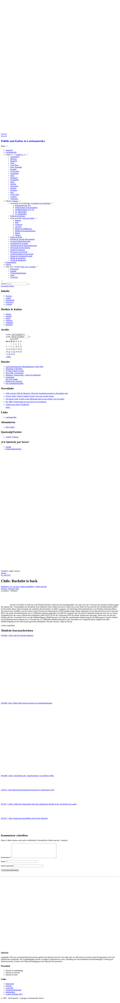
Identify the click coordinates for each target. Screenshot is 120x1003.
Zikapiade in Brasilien (14, 369)
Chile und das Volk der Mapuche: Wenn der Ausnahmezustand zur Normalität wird (37, 393)
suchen (3, 284)
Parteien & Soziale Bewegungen (22, 239)
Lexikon (9, 304)
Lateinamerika (11, 417)
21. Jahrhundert (21, 214)
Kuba (12, 182)
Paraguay (13, 190)
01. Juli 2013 (6, 575)
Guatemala (14, 173)
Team (12, 275)
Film (17, 222)
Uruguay (13, 197)
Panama (13, 188)
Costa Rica (14, 165)
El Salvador (14, 171)
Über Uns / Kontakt (13, 267)
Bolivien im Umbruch (14, 381)
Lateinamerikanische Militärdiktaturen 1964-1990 (24, 367)
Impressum (14, 269)
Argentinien (14, 157)
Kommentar (6, 860)
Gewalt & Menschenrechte (20, 241)
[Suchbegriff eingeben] (17, 284)
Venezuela (14, 199)
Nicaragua (14, 186)
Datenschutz (10, 995)
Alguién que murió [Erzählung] (17, 405)
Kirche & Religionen (18, 260)
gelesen (8, 314)
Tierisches (14, 277)
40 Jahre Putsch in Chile (15, 371)
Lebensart (18, 225)
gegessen (9, 320)
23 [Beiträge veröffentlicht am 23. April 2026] (14, 352)
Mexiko (13, 184)
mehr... (8, 407)
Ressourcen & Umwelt (18, 252)
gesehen (9, 316)
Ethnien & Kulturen (17, 216)
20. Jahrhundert (21, 212)
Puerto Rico (14, 194)
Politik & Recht (16, 237)
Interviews (10, 302)
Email (7, 869)
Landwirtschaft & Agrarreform (21, 254)
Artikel (8, 298)
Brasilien (13, 161)
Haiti (12, 176)
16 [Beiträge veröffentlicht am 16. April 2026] (14, 349)
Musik (17, 233)
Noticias (9, 296)
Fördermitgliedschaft (18, 273)
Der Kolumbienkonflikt (14, 383)
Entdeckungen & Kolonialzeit (26, 208)
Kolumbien (14, 180)
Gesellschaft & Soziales (19, 243)
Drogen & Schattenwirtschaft (21, 256)
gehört (8, 318)
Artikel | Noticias (12, 437)
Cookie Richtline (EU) (14, 997)
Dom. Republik (16, 167)
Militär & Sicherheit (18, 258)
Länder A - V (10, 155)
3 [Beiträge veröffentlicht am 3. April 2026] (15, 344)
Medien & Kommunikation (25, 231)
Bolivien (13, 159)
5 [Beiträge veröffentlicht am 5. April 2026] (20, 344)
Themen (9, 201)
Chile (12, 163)
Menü (3, 146)
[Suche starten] (29, 284)
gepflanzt (9, 325)
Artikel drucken (41, 587)
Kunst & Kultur (16, 218)
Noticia (3, 573)
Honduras (14, 178)
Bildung (18, 220)
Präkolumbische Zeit (23, 205)
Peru (12, 192)
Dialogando (10, 300)
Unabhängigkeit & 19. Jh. (24, 210)
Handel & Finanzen (17, 250)
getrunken (9, 323)
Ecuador (13, 169)
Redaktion (5, 587)
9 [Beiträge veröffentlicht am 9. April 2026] (13, 347)
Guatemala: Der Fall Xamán (12, 378)
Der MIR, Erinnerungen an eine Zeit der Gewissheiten (26, 402)
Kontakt (13, 271)
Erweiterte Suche (7, 286)
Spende (8, 447)
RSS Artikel (10, 427)
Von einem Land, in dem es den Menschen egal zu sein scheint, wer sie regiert (35, 399)
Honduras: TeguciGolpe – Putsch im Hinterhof (23, 375)
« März (8, 357)
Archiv (8, 335)
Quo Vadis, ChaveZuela (14, 373)
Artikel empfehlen (27, 587)
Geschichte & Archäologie (20, 203)
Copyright (9, 991)
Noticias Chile (13, 589)
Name (4, 864)
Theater (18, 235)
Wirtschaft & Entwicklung (20, 248)
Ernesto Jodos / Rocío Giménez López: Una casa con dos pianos (30, 396)
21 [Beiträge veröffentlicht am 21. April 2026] (9, 352)
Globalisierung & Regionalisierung (23, 246)
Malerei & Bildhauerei (23, 229)
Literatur (18, 227)
